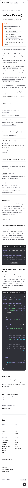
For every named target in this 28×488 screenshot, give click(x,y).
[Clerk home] (4, 420)
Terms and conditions (7, 459)
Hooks (19, 10)
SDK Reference (12, 10)
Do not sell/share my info (7, 469)
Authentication (5, 427)
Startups (4, 448)
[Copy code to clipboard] (24, 246)
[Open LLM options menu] (23, 20)
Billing (3, 431)
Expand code (13, 262)
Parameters (6, 103)
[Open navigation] (2, 2)
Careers (16, 442)
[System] (25, 479)
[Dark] (21, 479)
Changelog (4, 442)
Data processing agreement (5, 466)
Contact (16, 446)
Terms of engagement (7, 461)
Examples (6, 200)
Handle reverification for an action (13, 226)
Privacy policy (5, 463)
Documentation (5, 440)
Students (4, 450)
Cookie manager (5, 471)
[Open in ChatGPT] (18, 20)
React (16, 427)
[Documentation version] (16, 3)
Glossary (4, 444)
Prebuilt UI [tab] (4, 219)
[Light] (23, 479)
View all (16, 433)
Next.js (16, 429)
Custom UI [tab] (10, 219)
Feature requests (6, 446)
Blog (16, 444)
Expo (16, 431)
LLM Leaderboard (6, 452)
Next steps (6, 376)
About (16, 440)
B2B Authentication (6, 429)
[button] (10, 380)
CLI (2, 433)
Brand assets (18, 448)
